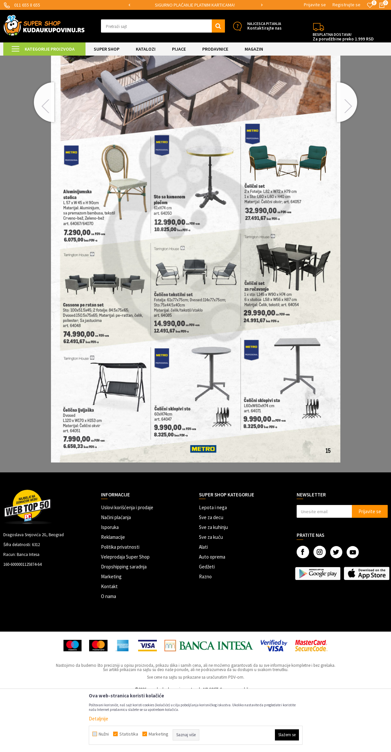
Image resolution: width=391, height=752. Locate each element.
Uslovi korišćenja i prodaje (127, 563)
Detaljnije (98, 718)
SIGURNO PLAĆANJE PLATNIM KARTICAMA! (195, 5)
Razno (205, 632)
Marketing (111, 632)
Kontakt (109, 641)
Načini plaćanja (116, 572)
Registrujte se (346, 5)
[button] (163, 26)
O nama (108, 651)
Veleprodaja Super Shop (125, 612)
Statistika (128, 734)
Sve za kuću (211, 592)
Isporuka (110, 582)
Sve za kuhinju (213, 582)
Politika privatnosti (120, 602)
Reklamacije (113, 592)
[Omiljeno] (370, 5)
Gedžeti (207, 622)
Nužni (104, 734)
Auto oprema (212, 612)
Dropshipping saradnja (124, 622)
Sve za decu (211, 572)
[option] (195, 5)
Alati (203, 602)
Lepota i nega (213, 563)
